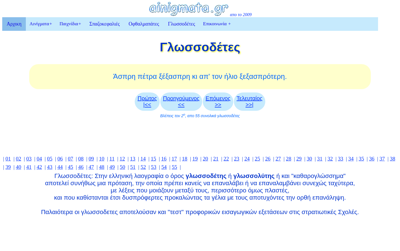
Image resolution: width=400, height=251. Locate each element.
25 (257, 159)
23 (236, 159)
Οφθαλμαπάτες (144, 24)
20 (205, 159)
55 (174, 167)
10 (101, 159)
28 (288, 159)
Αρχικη (14, 24)
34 (351, 159)
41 (28, 167)
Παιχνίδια (70, 23)
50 (122, 167)
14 (143, 159)
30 (309, 159)
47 (91, 167)
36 (371, 159)
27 (278, 159)
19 (195, 159)
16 (163, 159)
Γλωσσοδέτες (181, 24)
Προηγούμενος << (181, 101)
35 (361, 159)
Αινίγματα (40, 23)
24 (247, 159)
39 (8, 167)
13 (132, 159)
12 (122, 159)
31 (319, 159)
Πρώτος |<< (147, 101)
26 (267, 159)
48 (101, 167)
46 (81, 167)
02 (18, 159)
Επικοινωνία (217, 23)
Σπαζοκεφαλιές (104, 24)
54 (164, 167)
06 (60, 159)
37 (382, 159)
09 (91, 159)
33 (340, 159)
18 (184, 159)
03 (28, 159)
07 (70, 159)
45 (70, 167)
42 (39, 167)
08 (81, 159)
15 (153, 159)
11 (111, 159)
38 (392, 159)
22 (226, 159)
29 (299, 159)
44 (60, 167)
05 (49, 159)
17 (174, 159)
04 (39, 159)
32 (330, 159)
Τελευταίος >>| (249, 101)
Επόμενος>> (218, 101)
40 (18, 167)
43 (49, 167)
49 (112, 167)
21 (215, 159)
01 (8, 159)
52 (143, 167)
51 (133, 167)
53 (153, 167)
